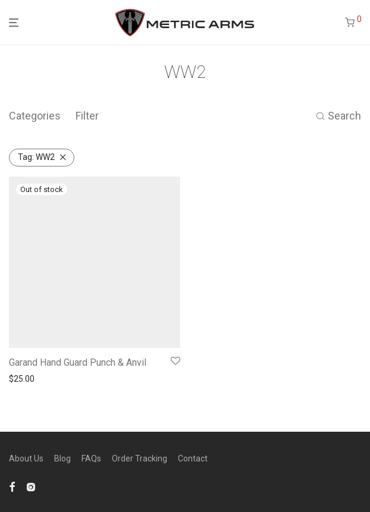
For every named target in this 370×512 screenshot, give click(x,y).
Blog (62, 458)
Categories (35, 115)
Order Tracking (139, 458)
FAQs (91, 458)
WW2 (36, 157)
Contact (193, 458)
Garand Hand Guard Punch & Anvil (77, 362)
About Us (26, 458)
